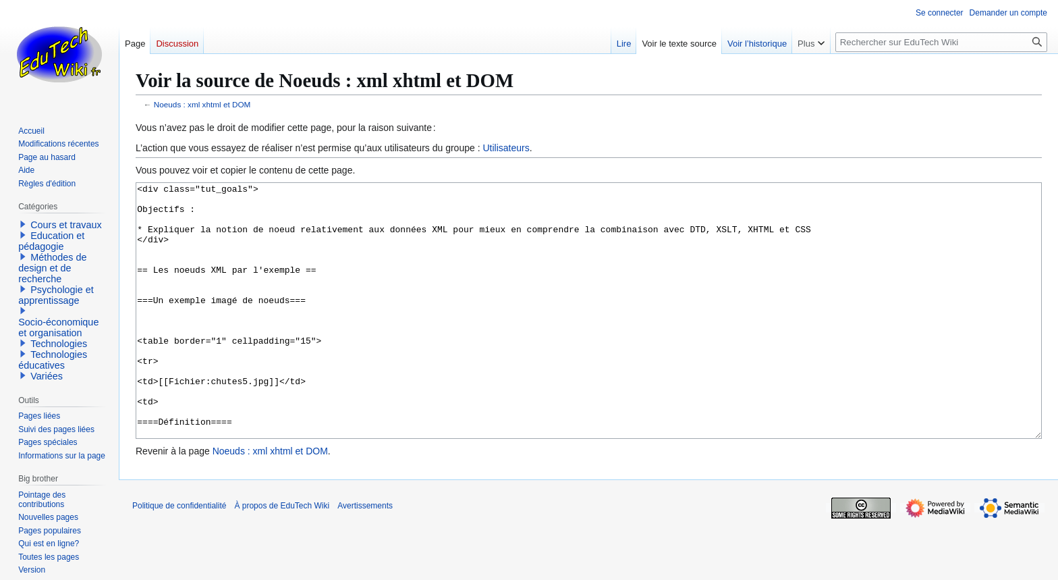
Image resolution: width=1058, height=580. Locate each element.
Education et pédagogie (51, 241)
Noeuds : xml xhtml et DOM (202, 104)
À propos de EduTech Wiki (281, 556)
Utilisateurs (505, 147)
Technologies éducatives (52, 360)
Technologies (58, 343)
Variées (46, 376)
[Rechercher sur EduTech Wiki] (941, 42)
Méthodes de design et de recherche (52, 268)
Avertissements (365, 556)
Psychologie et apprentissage (56, 295)
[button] (23, 224)
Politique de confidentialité (179, 556)
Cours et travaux (66, 224)
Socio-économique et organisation (58, 327)
